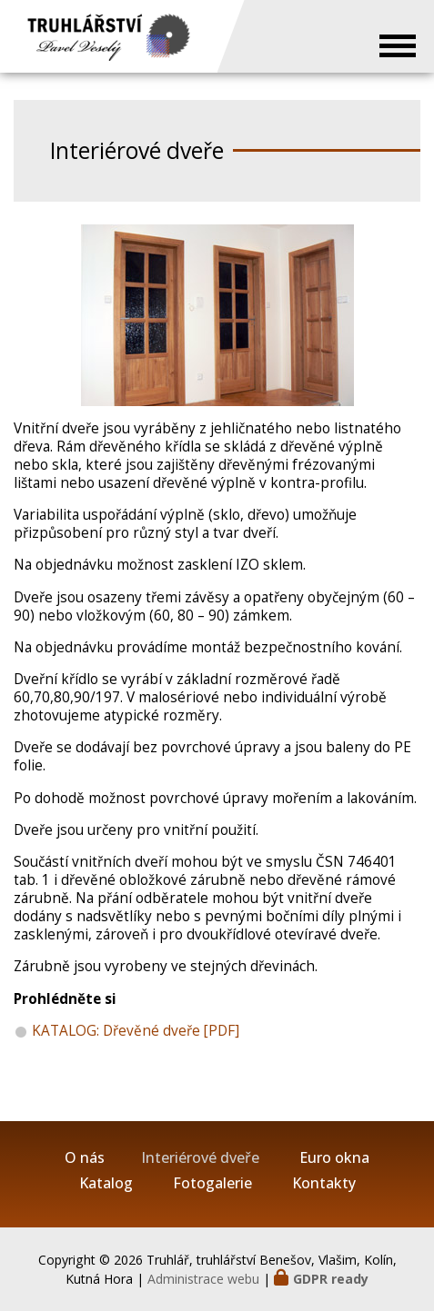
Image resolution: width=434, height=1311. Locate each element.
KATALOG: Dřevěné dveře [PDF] (135, 1030)
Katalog (106, 1183)
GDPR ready (330, 1278)
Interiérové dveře (200, 1157)
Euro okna (334, 1157)
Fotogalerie (212, 1183)
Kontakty (324, 1183)
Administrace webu (203, 1278)
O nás (85, 1157)
